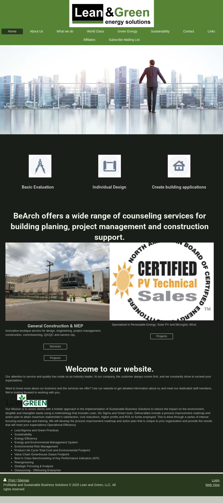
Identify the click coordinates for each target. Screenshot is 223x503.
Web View (212, 485)
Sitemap (23, 480)
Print (9, 480)
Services (55, 346)
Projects (55, 358)
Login (216, 480)
